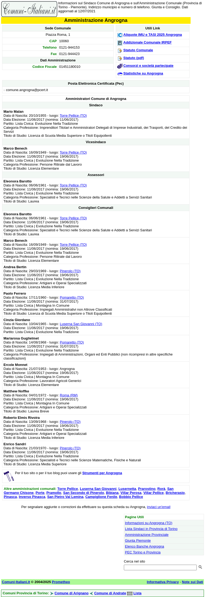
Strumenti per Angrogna (102, 473)
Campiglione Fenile (101, 497)
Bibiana (112, 493)
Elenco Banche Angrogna (144, 546)
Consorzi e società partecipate (148, 66)
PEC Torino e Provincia (142, 552)
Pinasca (10, 497)
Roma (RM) (69, 395)
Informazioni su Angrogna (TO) (148, 523)
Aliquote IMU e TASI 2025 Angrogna (152, 35)
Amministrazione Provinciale (146, 535)
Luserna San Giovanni (98, 489)
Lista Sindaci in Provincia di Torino (151, 529)
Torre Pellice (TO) (73, 116)
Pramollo (53, 493)
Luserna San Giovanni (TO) (81, 324)
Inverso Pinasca (32, 497)
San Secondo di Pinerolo (83, 493)
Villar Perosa (130, 493)
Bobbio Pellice (131, 497)
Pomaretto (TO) (72, 297)
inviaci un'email (159, 507)
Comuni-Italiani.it (16, 582)
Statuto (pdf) (133, 58)
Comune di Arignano (71, 593)
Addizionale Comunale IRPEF (147, 42)
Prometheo (61, 582)
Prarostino (146, 489)
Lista (137, 593)
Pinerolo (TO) (70, 271)
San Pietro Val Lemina (65, 497)
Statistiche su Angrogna (143, 73)
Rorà (161, 489)
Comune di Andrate (110, 593)
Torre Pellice (67, 489)
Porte (40, 493)
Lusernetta (127, 489)
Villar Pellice (153, 493)
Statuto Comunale (138, 50)
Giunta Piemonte (138, 541)
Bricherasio (175, 493)
